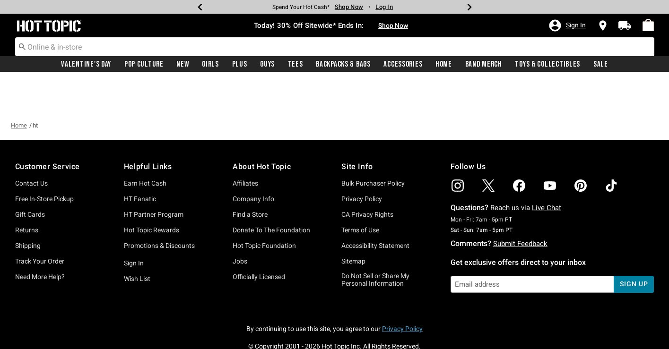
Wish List (137, 244)
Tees (295, 64)
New (182, 64)
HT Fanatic (140, 164)
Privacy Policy (361, 164)
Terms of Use (360, 195)
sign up (634, 249)
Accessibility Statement (375, 211)
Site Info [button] (357, 132)
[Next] (469, 7)
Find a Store (250, 180)
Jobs (240, 226)
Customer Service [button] (47, 132)
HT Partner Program (153, 180)
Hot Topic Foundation (264, 211)
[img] (458, 151)
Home (443, 64)
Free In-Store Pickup (44, 164)
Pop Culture (144, 64)
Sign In (134, 228)
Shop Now (393, 26)
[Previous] (200, 7)
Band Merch (483, 64)
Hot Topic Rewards (151, 195)
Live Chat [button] (546, 173)
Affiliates (245, 149)
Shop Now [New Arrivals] (349, 6)
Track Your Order (39, 226)
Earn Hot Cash (145, 149)
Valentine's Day (86, 64)
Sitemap (353, 226)
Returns (26, 195)
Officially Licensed (259, 242)
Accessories (402, 64)
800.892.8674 (439, 329)
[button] (567, 26)
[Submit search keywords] (22, 46)
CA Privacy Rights (367, 180)
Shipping (28, 211)
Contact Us (31, 149)
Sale (600, 64)
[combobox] (334, 47)
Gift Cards (30, 180)
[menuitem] (648, 25)
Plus (239, 64)
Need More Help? (40, 242)
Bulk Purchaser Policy (373, 149)
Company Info (253, 164)
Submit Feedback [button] (520, 209)
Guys (267, 64)
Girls (210, 64)
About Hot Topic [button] (262, 132)
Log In (384, 6)
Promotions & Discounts (159, 211)
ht (35, 90)
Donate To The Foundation (271, 195)
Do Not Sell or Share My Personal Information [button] (375, 245)
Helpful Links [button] (148, 132)
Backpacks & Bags (343, 64)
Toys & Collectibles (547, 64)
